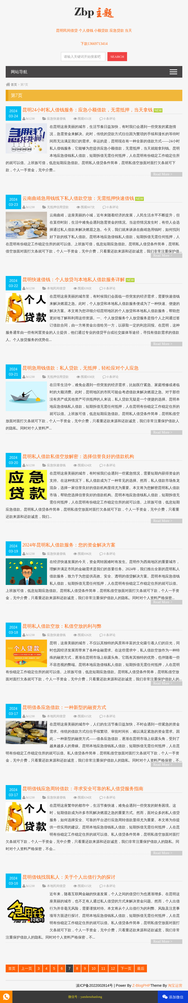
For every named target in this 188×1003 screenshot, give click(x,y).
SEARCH (117, 57)
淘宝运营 (175, 985)
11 (103, 968)
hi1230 (30, 118)
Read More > (163, 174)
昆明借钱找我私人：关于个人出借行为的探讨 (68, 877)
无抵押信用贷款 (58, 207)
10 (93, 968)
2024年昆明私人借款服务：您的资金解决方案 (68, 545)
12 (113, 968)
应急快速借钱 (56, 118)
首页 (14, 84)
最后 (140, 968)
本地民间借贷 (56, 288)
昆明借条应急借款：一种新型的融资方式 (64, 707)
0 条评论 (109, 118)
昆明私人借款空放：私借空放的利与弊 (61, 626)
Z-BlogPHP (141, 985)
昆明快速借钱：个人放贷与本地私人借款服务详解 (73, 279)
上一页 (26, 968)
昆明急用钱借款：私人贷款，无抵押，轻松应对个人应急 (80, 368)
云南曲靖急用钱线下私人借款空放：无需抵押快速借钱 (78, 198)
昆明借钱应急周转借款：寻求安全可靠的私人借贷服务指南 (82, 788)
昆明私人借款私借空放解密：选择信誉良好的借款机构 (78, 456)
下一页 (126, 968)
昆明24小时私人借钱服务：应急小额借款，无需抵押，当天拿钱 (87, 109)
